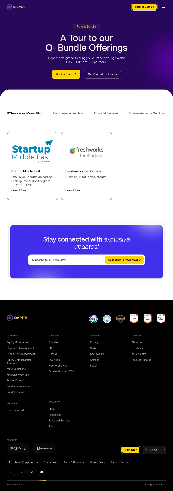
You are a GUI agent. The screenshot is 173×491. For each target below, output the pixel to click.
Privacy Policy (51, 462)
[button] (154, 450)
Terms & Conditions (74, 462)
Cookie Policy (97, 462)
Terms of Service (120, 462)
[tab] (27, 114)
